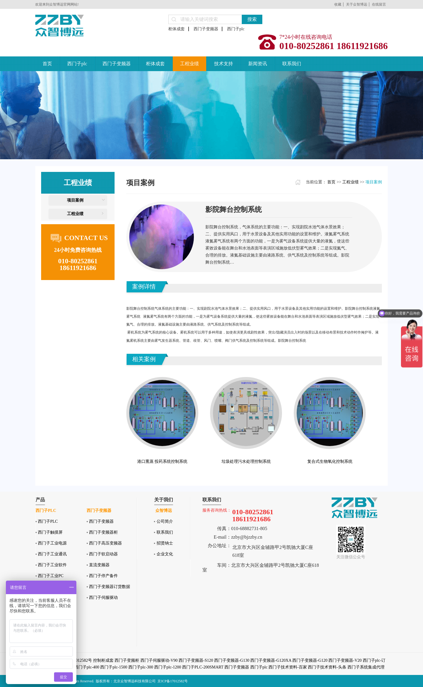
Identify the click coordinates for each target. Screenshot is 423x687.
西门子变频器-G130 (231, 660)
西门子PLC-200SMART (202, 667)
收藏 (337, 4)
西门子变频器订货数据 (109, 586)
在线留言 (379, 4)
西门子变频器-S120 (196, 660)
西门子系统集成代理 (366, 667)
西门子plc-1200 (167, 667)
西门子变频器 (206, 29)
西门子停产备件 (103, 576)
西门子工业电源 (52, 543)
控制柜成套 (103, 660)
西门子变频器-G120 (310, 660)
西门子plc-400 (86, 667)
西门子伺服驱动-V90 (159, 660)
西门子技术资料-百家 (287, 667)
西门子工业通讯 (52, 554)
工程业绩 (189, 63)
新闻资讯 (257, 63)
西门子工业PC (50, 576)
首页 (47, 63)
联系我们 (291, 63)
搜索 (252, 19)
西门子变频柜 (127, 660)
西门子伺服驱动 (103, 597)
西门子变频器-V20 (345, 660)
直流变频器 (99, 565)
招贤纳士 (165, 543)
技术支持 (223, 63)
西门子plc (235, 29)
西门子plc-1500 (113, 667)
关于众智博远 (356, 4)
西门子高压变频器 (105, 543)
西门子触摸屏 (50, 532)
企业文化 (165, 554)
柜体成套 (176, 29)
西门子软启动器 (103, 554)
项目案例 (75, 200)
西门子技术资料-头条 (327, 667)
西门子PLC (48, 521)
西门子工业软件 (52, 565)
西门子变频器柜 (103, 532)
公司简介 (165, 521)
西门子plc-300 (140, 667)
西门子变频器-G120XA (270, 660)
